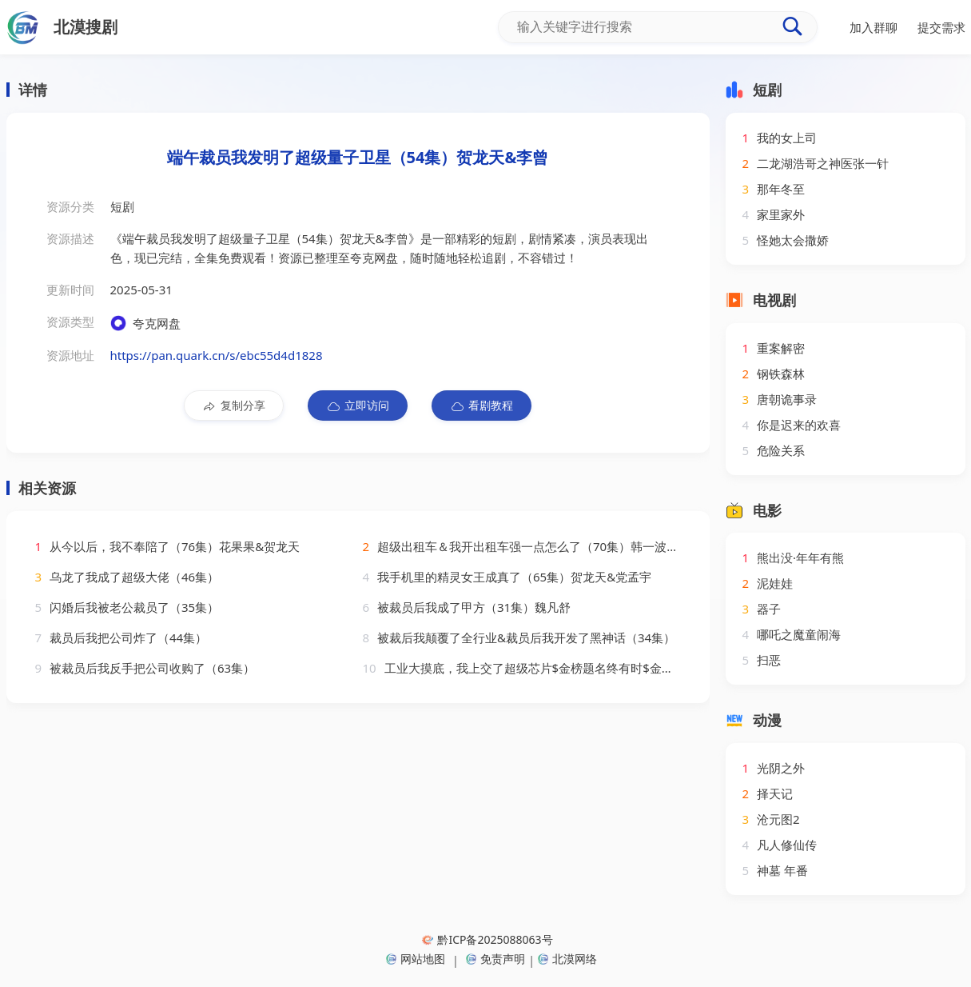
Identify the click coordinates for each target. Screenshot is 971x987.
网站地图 (415, 958)
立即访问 (357, 406)
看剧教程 (481, 406)
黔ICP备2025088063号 (487, 939)
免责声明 (495, 958)
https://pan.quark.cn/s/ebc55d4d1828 (216, 355)
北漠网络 (567, 958)
